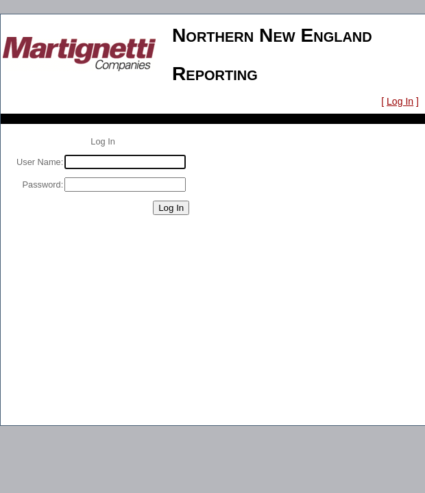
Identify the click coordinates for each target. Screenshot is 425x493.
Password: (43, 184)
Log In (400, 101)
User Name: (39, 162)
